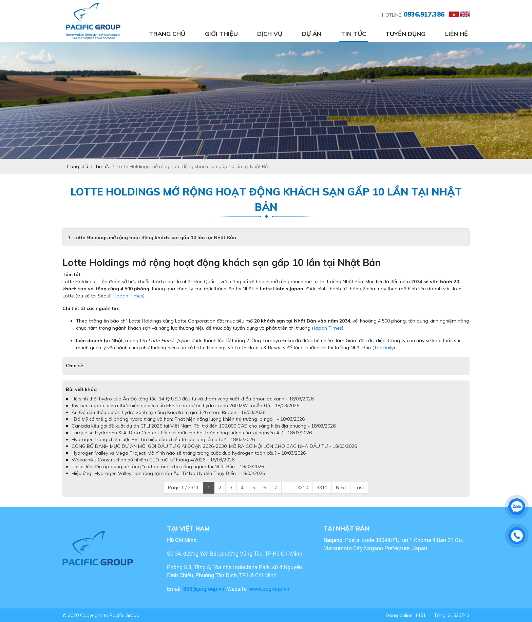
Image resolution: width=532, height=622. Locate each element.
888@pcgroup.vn (203, 588)
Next (341, 487)
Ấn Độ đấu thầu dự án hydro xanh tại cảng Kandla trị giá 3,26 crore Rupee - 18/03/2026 (168, 412)
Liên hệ (456, 34)
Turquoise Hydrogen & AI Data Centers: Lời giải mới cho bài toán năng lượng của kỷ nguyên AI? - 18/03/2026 (192, 433)
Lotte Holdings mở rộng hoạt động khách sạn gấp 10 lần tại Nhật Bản (154, 237)
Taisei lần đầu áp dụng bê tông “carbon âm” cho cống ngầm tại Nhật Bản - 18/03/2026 (168, 466)
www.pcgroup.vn (270, 588)
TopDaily (384, 348)
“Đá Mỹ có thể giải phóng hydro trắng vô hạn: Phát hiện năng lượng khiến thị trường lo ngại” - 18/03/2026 (188, 419)
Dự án (311, 34)
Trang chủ (167, 34)
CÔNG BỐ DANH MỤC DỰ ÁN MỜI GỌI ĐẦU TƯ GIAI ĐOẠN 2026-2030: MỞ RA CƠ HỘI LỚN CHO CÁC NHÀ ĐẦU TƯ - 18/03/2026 (214, 446)
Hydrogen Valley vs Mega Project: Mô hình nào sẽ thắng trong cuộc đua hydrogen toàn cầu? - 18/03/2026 (189, 453)
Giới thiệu (221, 34)
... (287, 487)
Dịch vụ (269, 34)
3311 (322, 487)
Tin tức (353, 34)
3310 (302, 487)
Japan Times (129, 296)
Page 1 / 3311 (183, 487)
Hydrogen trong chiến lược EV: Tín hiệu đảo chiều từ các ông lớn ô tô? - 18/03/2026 (163, 439)
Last (359, 487)
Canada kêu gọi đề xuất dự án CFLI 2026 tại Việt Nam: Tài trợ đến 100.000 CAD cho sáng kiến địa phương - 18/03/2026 (204, 426)
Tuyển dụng (405, 34)
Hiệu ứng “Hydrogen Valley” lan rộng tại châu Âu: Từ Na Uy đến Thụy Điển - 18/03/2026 (168, 473)
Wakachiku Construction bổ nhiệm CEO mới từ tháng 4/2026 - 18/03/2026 (153, 460)
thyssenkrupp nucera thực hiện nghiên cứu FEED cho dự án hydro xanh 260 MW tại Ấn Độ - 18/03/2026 (185, 405)
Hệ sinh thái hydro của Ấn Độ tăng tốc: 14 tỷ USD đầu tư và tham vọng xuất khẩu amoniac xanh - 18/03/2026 (193, 399)
